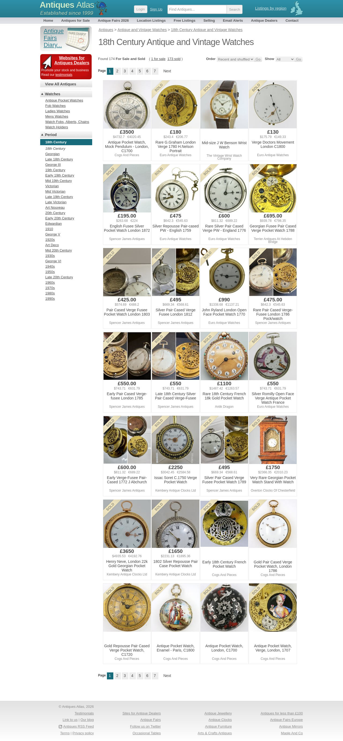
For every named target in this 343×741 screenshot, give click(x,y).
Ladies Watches (57, 111)
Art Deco (52, 245)
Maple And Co (292, 733)
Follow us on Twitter (145, 726)
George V (52, 234)
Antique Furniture (218, 726)
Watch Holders (56, 127)
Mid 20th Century (58, 250)
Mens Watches (56, 116)
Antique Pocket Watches (64, 100)
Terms (65, 733)
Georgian (52, 154)
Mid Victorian (55, 191)
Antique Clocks (220, 720)
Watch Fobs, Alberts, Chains (67, 122)
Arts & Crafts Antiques (215, 733)
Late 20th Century (59, 277)
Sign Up (156, 9)
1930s (50, 256)
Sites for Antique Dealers (141, 713)
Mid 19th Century (58, 181)
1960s (50, 282)
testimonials (63, 75)
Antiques (67, 5)
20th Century (55, 213)
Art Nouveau (55, 207)
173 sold (174, 59)
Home (48, 20)
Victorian (52, 186)
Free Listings (184, 20)
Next (167, 71)
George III (53, 165)
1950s (50, 272)
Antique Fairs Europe (286, 720)
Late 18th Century (59, 159)
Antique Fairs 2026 (113, 20)
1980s (50, 293)
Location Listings (151, 20)
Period (51, 135)
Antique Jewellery (218, 713)
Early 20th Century (59, 218)
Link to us (70, 720)
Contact (291, 20)
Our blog (87, 720)
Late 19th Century (59, 197)
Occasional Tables (147, 733)
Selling (209, 20)
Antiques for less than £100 (281, 713)
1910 (49, 229)
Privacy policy (83, 733)
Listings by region (270, 8)
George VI (53, 261)
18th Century (55, 149)
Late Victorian (55, 202)
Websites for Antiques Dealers (72, 60)
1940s (50, 266)
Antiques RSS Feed (78, 726)
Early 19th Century (59, 175)
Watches (52, 94)
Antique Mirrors (291, 726)
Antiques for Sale (75, 20)
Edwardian (53, 224)
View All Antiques (60, 84)
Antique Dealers (264, 20)
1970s (50, 288)
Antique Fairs (150, 720)
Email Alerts (233, 20)
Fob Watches (55, 106)
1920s (50, 240)
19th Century (55, 170)
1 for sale (158, 59)
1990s (50, 299)
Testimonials (84, 713)
